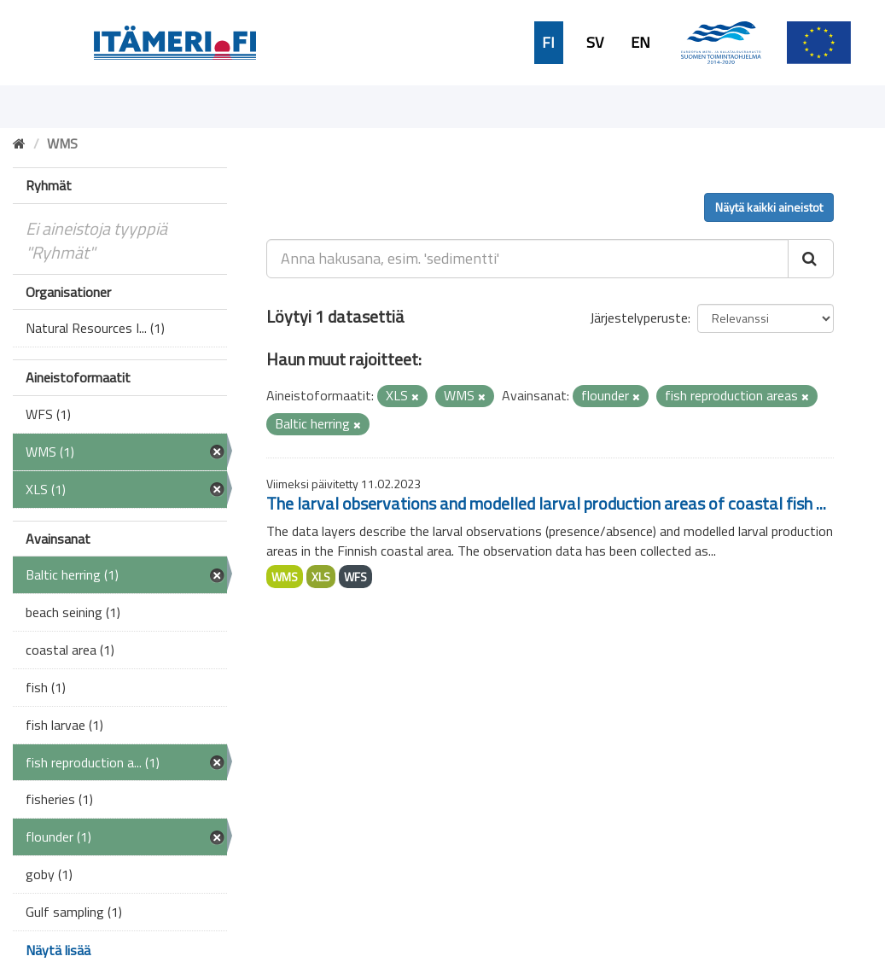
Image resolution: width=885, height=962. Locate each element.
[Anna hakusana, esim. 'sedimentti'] (527, 258)
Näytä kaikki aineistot (769, 207)
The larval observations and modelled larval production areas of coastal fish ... (546, 503)
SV (594, 43)
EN (640, 43)
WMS (284, 577)
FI (548, 43)
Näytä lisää (58, 950)
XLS (320, 577)
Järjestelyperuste (639, 317)
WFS (355, 577)
